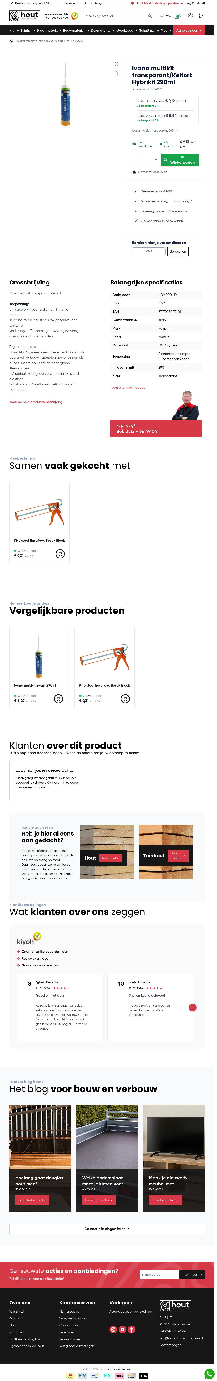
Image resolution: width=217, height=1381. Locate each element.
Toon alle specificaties (127, 389)
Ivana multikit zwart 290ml (35, 687)
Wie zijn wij (16, 1313)
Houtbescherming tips (24, 1340)
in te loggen (71, 784)
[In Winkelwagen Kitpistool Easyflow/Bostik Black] (60, 555)
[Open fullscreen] (116, 65)
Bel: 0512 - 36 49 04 (136, 433)
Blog (12, 1327)
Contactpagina (170, 1346)
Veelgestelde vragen (73, 1320)
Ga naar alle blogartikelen (107, 1230)
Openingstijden (70, 1327)
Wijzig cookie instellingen (76, 1347)
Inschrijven (192, 1276)
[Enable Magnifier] (116, 75)
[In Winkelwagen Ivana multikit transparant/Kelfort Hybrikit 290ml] (180, 161)
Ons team (16, 1320)
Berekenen (178, 253)
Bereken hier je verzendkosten (159, 244)
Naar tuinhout (178, 857)
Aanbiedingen (189, 32)
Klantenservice (69, 1313)
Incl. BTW (165, 17)
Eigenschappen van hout (26, 1347)
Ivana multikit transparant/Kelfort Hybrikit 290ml (162, 77)
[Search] (150, 17)
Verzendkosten (69, 1340)
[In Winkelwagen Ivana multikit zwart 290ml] (58, 700)
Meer (166, 32)
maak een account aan (35, 788)
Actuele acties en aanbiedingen (131, 1313)
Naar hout (110, 859)
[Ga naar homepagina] (11, 42)
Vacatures (16, 1333)
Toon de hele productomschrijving (35, 403)
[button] (32, 1305)
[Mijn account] (190, 16)
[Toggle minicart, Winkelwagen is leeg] (201, 16)
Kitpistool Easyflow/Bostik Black (39, 542)
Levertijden (67, 1333)
